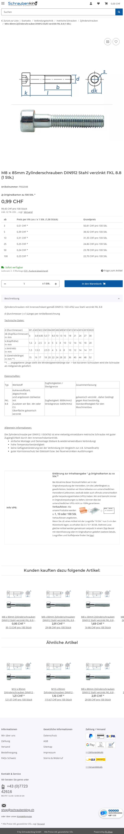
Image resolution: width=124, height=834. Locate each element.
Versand (28, 212)
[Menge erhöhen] (55, 283)
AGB (45, 741)
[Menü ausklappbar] (2, 2)
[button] (91, 3)
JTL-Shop (108, 831)
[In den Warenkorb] (3, 34)
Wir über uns (8, 735)
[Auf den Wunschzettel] (116, 41)
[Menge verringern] (4, 283)
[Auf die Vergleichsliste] (107, 41)
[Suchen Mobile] (58, 11)
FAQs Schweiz (8, 758)
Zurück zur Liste (11, 20)
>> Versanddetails (94, 767)
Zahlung (5, 741)
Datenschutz (50, 735)
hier (91, 535)
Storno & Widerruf (53, 758)
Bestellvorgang (9, 752)
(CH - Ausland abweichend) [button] (36, 271)
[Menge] (24, 283)
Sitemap (47, 746)
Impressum (49, 752)
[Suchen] (119, 11)
